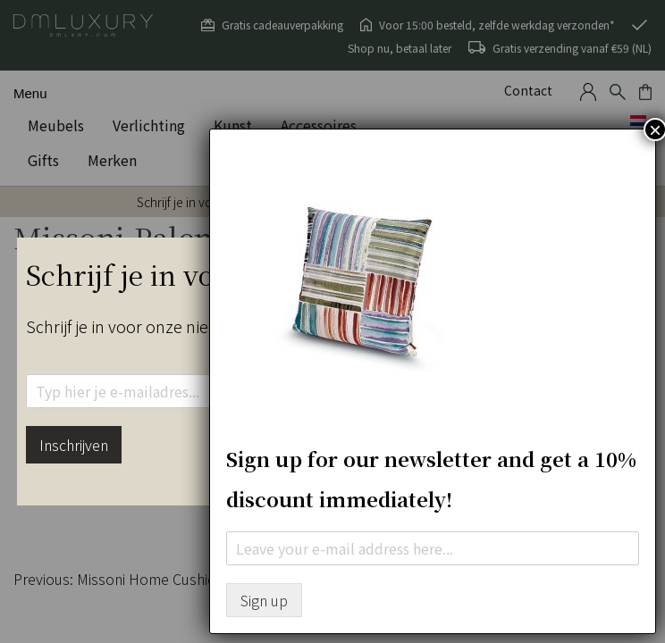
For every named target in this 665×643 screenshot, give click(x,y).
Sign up (264, 600)
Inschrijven (73, 444)
